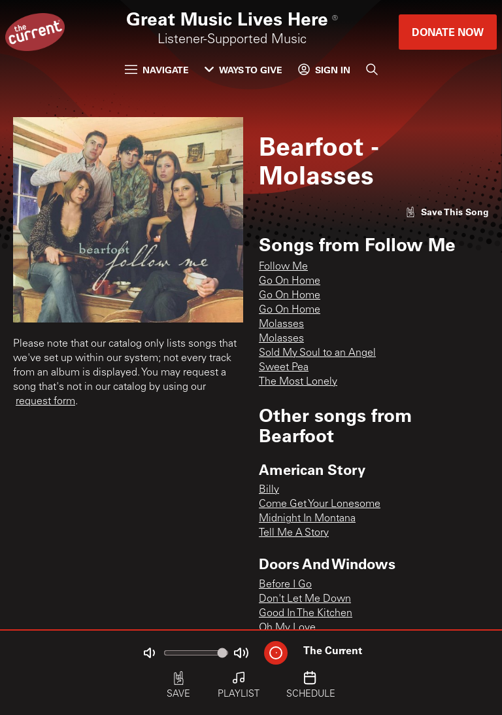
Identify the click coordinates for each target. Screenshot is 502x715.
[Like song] (447, 211)
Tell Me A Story (294, 533)
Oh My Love (287, 628)
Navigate (157, 69)
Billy (269, 490)
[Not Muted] (149, 653)
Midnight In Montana (307, 519)
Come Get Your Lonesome (319, 504)
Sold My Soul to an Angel (317, 353)
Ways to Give (243, 69)
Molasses (281, 324)
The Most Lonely (298, 382)
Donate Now (448, 32)
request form (45, 401)
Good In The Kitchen (305, 613)
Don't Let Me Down (305, 599)
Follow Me (283, 267)
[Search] (372, 69)
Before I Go (285, 585)
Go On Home (289, 281)
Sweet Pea (284, 367)
